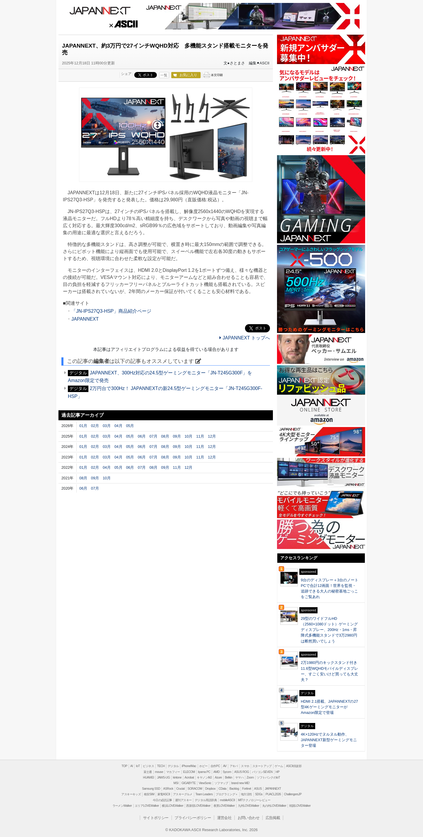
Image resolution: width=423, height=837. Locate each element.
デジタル (173, 766)
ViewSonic (205, 783)
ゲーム (279, 766)
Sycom (227, 772)
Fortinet (246, 788)
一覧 (163, 75)
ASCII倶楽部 (293, 766)
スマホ (245, 766)
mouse (159, 772)
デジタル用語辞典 (206, 800)
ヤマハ (239, 777)
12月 (212, 436)
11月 (200, 436)
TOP (124, 766)
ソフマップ (221, 783)
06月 (142, 436)
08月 (165, 436)
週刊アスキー (183, 800)
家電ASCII (163, 794)
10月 (188, 436)
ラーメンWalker (122, 805)
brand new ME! (240, 783)
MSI (176, 783)
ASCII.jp (123, 25)
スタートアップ (262, 766)
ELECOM (189, 772)
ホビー (203, 766)
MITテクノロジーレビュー (254, 800)
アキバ (234, 766)
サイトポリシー (156, 818)
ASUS (258, 788)
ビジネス (148, 766)
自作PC (215, 766)
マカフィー (173, 772)
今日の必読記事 (162, 800)
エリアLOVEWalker (147, 805)
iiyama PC (204, 772)
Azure (218, 777)
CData (222, 788)
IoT (138, 766)
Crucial (180, 788)
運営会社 (224, 818)
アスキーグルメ (182, 794)
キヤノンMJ (204, 777)
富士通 (148, 772)
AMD (216, 772)
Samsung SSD (151, 788)
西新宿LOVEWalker (198, 805)
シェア (126, 74)
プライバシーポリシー (192, 818)
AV (224, 766)
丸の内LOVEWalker (274, 805)
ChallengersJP (293, 794)
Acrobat (189, 777)
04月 (118, 425)
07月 (153, 436)
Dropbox (210, 788)
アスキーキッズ (131, 794)
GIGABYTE (189, 783)
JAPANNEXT (100, 10)
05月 (130, 425)
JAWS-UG (163, 777)
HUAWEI (148, 777)
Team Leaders (204, 794)
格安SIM (149, 794)
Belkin (228, 777)
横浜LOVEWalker (172, 805)
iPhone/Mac (189, 766)
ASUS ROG (241, 772)
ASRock (168, 788)
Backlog (234, 788)
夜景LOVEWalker (224, 805)
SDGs (258, 794)
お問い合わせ (248, 818)
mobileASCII (227, 800)
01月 (83, 425)
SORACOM (195, 788)
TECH (160, 766)
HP (277, 772)
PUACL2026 (273, 794)
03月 (107, 425)
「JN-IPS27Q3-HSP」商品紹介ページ (111, 311)
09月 (177, 436)
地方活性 (246, 794)
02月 (95, 425)
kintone (177, 777)
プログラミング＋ (227, 794)
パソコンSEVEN (262, 772)
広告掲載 (273, 818)
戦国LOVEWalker (299, 805)
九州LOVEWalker (248, 805)
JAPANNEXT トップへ (244, 337)
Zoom (250, 777)
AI (131, 766)
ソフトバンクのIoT (268, 777)
